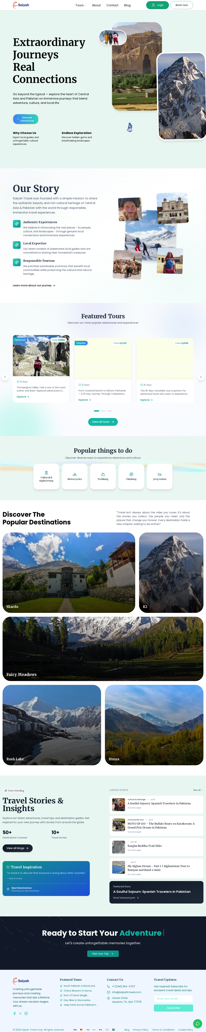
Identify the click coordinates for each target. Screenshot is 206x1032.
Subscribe (173, 1008)
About (96, 5)
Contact (112, 5)
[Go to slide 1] (96, 411)
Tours (80, 5)
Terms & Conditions (163, 1029)
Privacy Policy (140, 1029)
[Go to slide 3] (109, 411)
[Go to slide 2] (103, 411)
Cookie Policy (185, 1029)
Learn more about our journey (34, 285)
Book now (182, 5)
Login (160, 5)
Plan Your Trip (103, 953)
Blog (127, 5)
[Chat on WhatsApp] (197, 1023)
